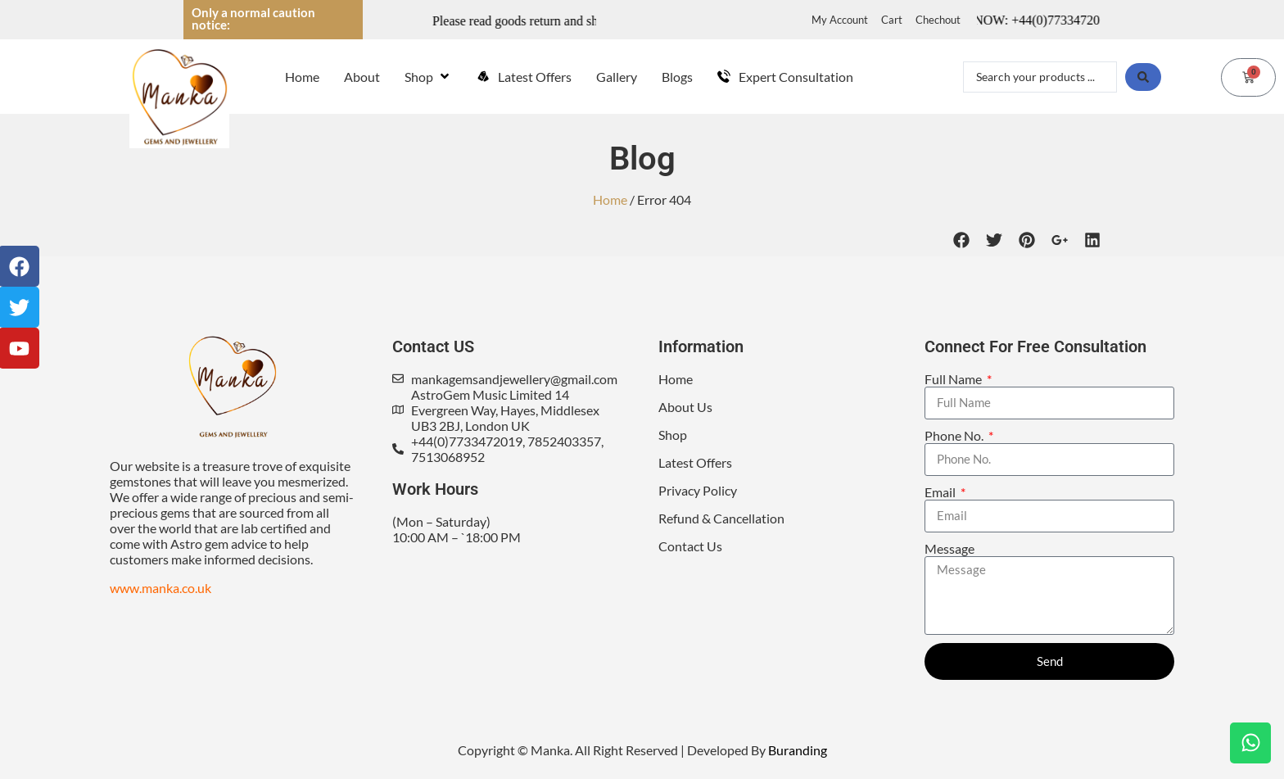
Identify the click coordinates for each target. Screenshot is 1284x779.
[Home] (302, 76)
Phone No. (955, 435)
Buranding (797, 750)
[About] (362, 76)
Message (949, 548)
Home (610, 199)
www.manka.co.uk (160, 588)
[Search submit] (1143, 77)
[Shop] (428, 76)
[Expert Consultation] (785, 76)
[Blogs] (677, 76)
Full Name (954, 379)
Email (941, 492)
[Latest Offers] (524, 76)
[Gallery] (616, 76)
